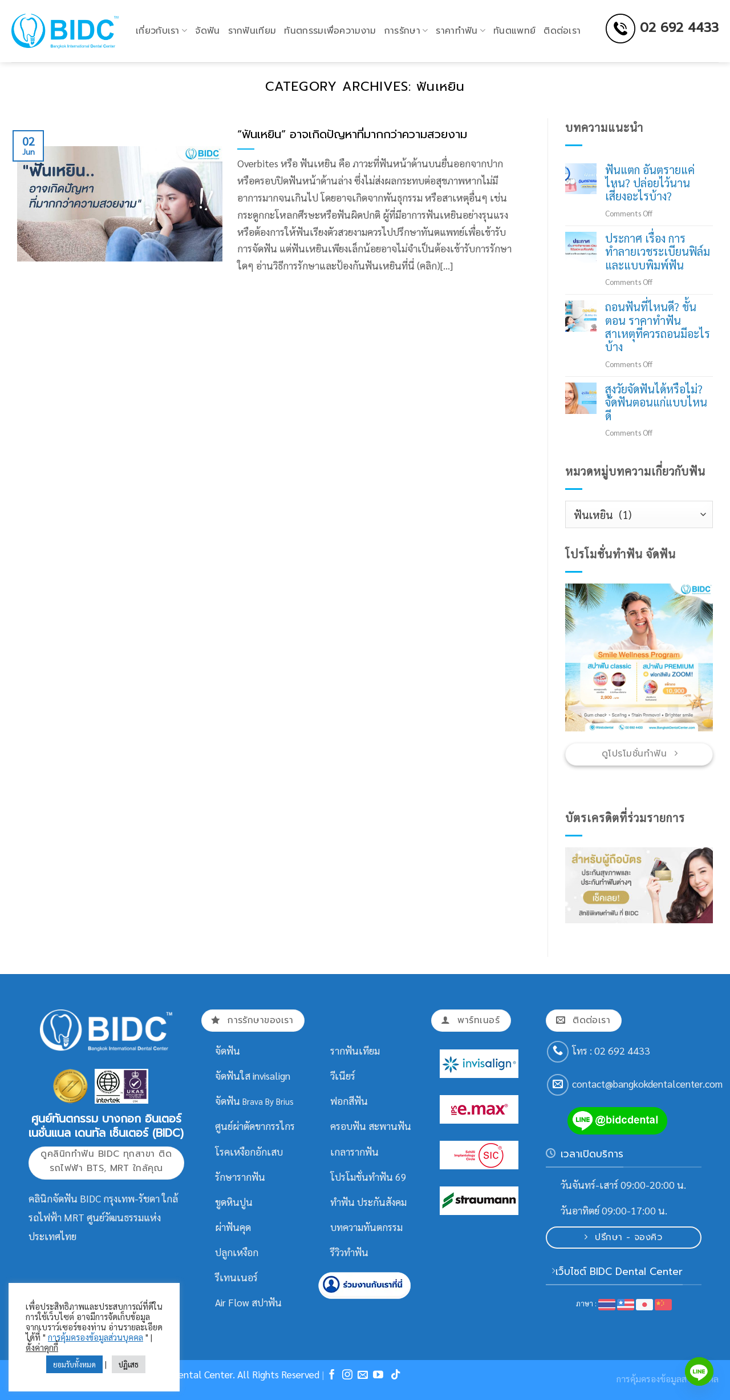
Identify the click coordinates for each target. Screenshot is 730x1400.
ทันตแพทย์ (514, 31)
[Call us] (558, 1052)
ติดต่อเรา (562, 31)
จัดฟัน (207, 31)
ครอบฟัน (348, 1126)
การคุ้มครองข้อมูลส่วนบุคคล (95, 1336)
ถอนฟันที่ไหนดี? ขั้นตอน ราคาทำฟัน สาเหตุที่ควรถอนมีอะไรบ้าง (657, 327)
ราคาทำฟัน (460, 31)
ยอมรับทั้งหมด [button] (74, 1364)
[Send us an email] (558, 1085)
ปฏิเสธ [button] (129, 1364)
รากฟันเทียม (252, 31)
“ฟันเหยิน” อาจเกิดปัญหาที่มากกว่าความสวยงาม (352, 134)
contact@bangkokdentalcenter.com (647, 1083)
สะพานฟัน (389, 1126)
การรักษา (406, 31)
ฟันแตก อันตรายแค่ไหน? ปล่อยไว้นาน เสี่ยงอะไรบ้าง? (650, 183)
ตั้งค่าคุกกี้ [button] (42, 1347)
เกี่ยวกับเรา (161, 31)
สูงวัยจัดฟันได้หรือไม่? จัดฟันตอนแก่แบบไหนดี (656, 403)
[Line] (699, 1371)
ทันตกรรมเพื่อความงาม (330, 31)
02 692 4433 (679, 27)
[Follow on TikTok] (396, 1375)
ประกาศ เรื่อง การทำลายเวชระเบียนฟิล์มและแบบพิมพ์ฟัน (657, 252)
